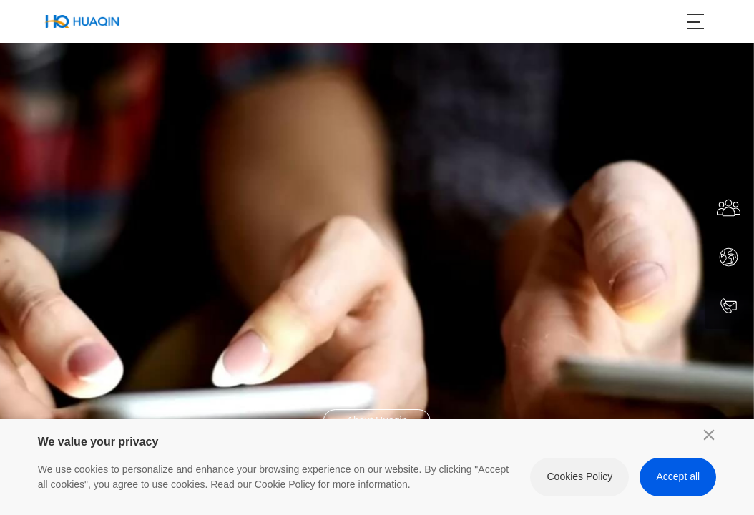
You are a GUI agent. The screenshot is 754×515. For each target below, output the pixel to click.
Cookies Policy (579, 476)
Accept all (678, 476)
